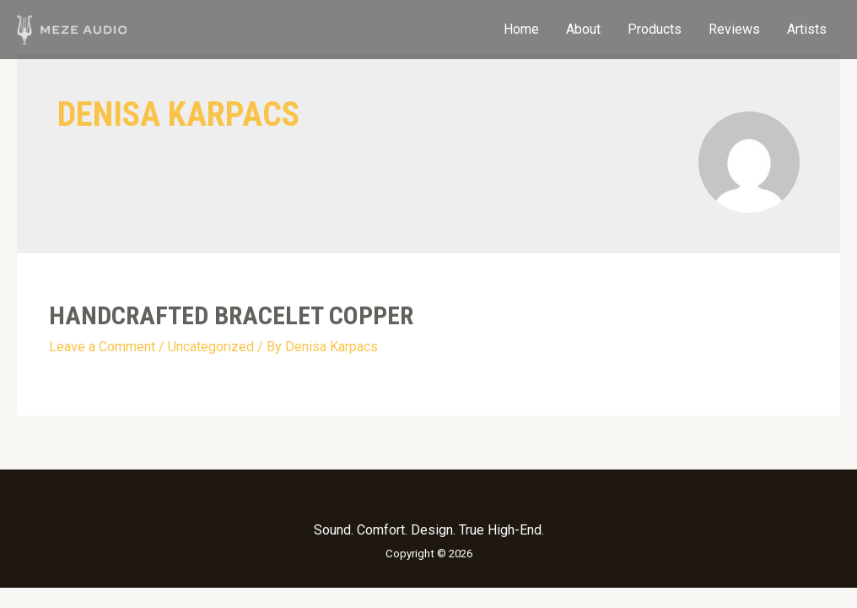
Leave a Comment (102, 347)
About (583, 29)
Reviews (734, 29)
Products (655, 29)
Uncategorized (211, 347)
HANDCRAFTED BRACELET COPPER (231, 315)
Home (521, 29)
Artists (807, 29)
